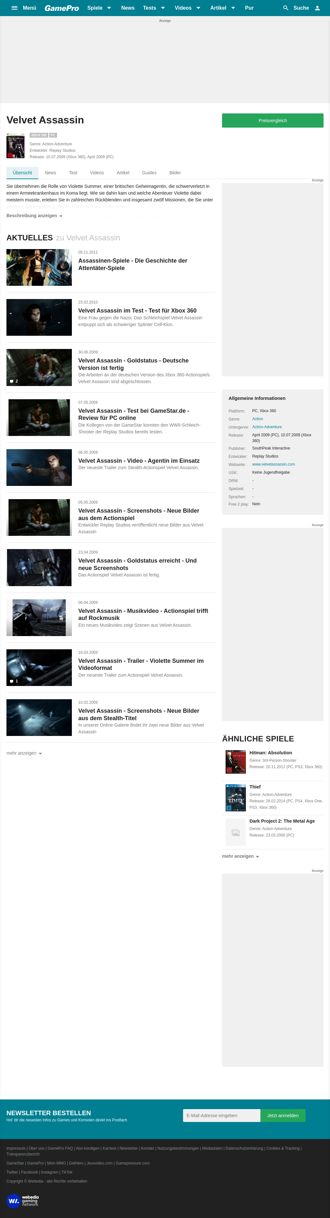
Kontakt (147, 1148)
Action (257, 419)
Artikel (123, 172)
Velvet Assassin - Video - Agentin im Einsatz (138, 461)
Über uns (36, 1148)
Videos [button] (183, 8)
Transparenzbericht (23, 1154)
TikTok (67, 1172)
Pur (249, 8)
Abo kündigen (87, 1148)
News (128, 8)
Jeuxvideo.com (99, 1163)
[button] (23, 8)
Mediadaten (212, 1148)
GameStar (15, 1163)
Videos (97, 172)
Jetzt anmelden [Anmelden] (283, 1115)
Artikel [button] (218, 8)
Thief (254, 786)
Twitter (12, 1172)
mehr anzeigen (25, 753)
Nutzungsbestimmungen (178, 1148)
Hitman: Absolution (270, 752)
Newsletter (129, 1148)
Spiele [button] (94, 8)
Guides (149, 172)
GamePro (35, 1163)
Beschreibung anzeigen (35, 216)
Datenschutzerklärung (244, 1148)
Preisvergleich (273, 120)
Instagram (49, 1172)
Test (73, 172)
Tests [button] (149, 8)
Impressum (15, 1148)
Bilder (175, 172)
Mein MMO (56, 1163)
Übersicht (22, 172)
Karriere (110, 1148)
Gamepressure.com (133, 1163)
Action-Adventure (267, 427)
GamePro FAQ (60, 1148)
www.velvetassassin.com (273, 464)
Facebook (29, 1172)
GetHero (76, 1163)
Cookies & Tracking (282, 1148)
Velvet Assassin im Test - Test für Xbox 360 (137, 310)
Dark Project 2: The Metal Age (282, 821)
